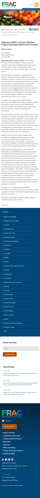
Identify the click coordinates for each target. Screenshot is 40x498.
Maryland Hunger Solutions (10, 480)
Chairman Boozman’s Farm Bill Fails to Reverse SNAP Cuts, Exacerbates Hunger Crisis (20, 374)
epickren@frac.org (7, 55)
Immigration (8, 274)
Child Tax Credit (9, 233)
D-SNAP (7, 249)
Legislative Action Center (12, 436)
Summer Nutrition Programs (13, 323)
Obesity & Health (9, 453)
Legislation (8, 278)
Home (2, 29)
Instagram (12, 460)
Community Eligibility (11, 241)
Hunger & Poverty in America (13, 451)
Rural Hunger (8, 299)
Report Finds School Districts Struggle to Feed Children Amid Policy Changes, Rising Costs (19, 393)
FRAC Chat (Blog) (9, 448)
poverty (6, 290)
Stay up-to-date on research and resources (14, 466)
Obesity (6, 286)
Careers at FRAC (9, 426)
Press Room (9, 29)
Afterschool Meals (10, 217)
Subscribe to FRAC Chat (9, 468)
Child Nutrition (9, 229)
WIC (5, 331)
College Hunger (9, 237)
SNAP (6, 205)
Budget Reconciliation (11, 221)
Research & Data (9, 433)
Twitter (3, 460)
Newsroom (7, 442)
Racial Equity (8, 294)
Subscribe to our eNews (9, 463)
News (16, 29)
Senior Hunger (9, 315)
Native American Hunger (12, 282)
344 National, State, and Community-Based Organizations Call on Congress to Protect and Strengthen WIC (20, 384)
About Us (6, 445)
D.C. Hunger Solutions (8, 477)
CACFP (6, 225)
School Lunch (8, 307)
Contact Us (8, 421)
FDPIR (6, 258)
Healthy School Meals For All (13, 266)
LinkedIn (9, 460)
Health (6, 262)
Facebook (6, 460)
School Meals (8, 311)
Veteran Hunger (9, 327)
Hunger (6, 270)
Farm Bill (7, 253)
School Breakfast (9, 303)
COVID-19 (7, 245)
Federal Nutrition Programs (12, 439)
